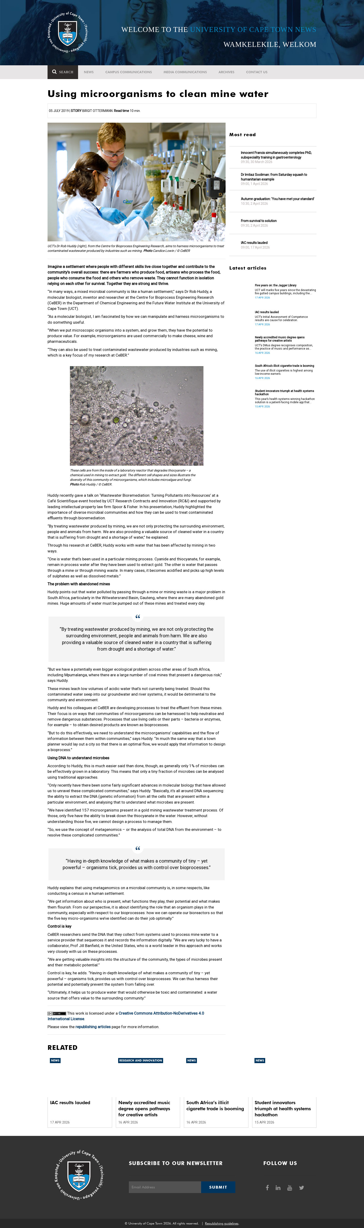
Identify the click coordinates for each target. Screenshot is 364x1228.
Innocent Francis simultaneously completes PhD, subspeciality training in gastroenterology (276, 155)
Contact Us (257, 72)
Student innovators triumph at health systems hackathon (284, 392)
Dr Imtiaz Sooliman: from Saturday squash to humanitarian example (274, 177)
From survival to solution (259, 221)
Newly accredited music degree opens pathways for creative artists (280, 339)
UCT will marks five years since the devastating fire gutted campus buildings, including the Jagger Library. (285, 291)
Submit (218, 1187)
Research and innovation (140, 1060)
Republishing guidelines (221, 1223)
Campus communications (128, 72)
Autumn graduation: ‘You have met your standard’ (277, 199)
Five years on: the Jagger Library (275, 285)
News (89, 72)
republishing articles (93, 1026)
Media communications (185, 72)
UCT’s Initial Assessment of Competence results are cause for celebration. (281, 318)
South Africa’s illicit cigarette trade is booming (284, 366)
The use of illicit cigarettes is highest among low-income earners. (284, 372)
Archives (226, 72)
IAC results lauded (254, 243)
